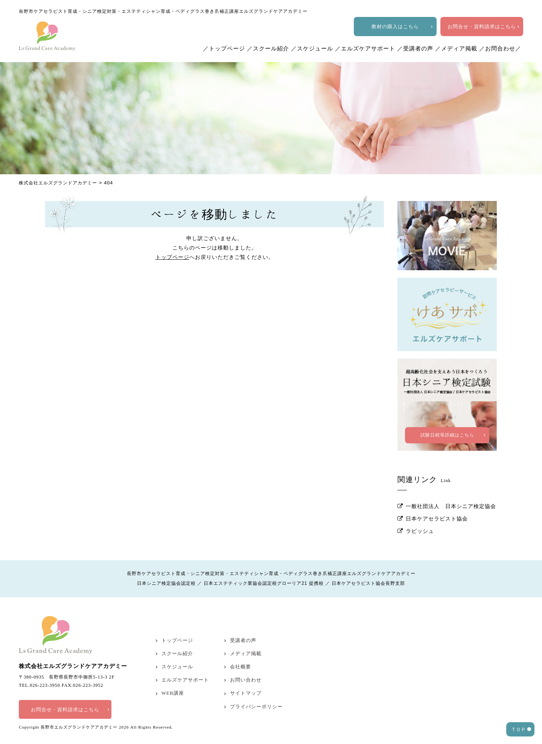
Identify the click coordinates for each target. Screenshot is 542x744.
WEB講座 (172, 682)
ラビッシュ (420, 520)
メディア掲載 (459, 48)
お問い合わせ (246, 669)
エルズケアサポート (368, 48)
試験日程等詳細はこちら (447, 425)
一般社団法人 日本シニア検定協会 (451, 496)
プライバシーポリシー (256, 695)
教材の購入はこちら (395, 26)
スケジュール (315, 48)
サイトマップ (246, 682)
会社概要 (240, 656)
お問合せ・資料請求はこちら (482, 26)
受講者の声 (418, 48)
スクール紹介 (271, 48)
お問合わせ (500, 48)
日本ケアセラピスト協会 (437, 508)
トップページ (227, 48)
